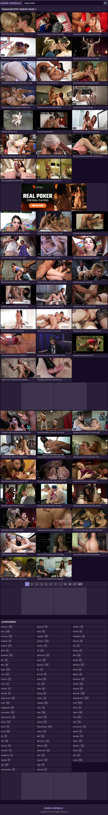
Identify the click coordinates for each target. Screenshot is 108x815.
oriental (42, 769)
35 (65, 584)
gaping (5, 760)
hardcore (43, 641)
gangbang (7, 755)
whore (77, 750)
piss (76, 645)
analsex (6, 645)
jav (40, 669)
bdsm (5, 669)
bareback (7, 655)
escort (5, 726)
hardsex (42, 645)
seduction (78, 679)
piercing (78, 641)
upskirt (77, 731)
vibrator (78, 736)
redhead (78, 664)
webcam (78, 745)
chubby (6, 693)
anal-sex (6, 636)
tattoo (77, 712)
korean (41, 698)
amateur (6, 626)
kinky (41, 688)
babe (5, 650)
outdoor (78, 626)
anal (5, 631)
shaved (78, 683)
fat (4, 736)
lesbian (42, 717)
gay (5, 764)
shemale (79, 693)
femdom (6, 750)
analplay (6, 641)
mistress (42, 745)
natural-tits (43, 750)
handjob (42, 636)
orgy (41, 764)
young (77, 760)
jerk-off (42, 674)
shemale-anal (81, 698)
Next (80, 584)
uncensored (79, 726)
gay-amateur (8, 769)
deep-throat (8, 698)
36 (70, 584)
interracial (43, 655)
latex (41, 707)
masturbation (44, 726)
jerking (41, 679)
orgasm (42, 760)
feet (4, 741)
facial (5, 731)
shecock (78, 688)
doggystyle (7, 707)
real (77, 655)
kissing (41, 693)
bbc (4, 660)
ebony (5, 722)
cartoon (6, 679)
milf (41, 736)
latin (41, 712)
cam (5, 674)
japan (41, 660)
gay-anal (42, 626)
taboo (77, 707)
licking (42, 722)
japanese (43, 664)
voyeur (77, 741)
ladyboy (42, 702)
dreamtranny (8, 717)
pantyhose (79, 636)
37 (75, 584)
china (5, 683)
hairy (41, 631)
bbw (4, 664)
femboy (6, 745)
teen (77, 717)
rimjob (77, 674)
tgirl (77, 722)
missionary (43, 741)
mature (42, 731)
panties (77, 631)
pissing (77, 650)
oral (41, 755)
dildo (5, 702)
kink (41, 683)
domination (8, 712)
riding (77, 669)
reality (77, 660)
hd (40, 650)
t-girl (77, 702)
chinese (6, 688)
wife (76, 755)
